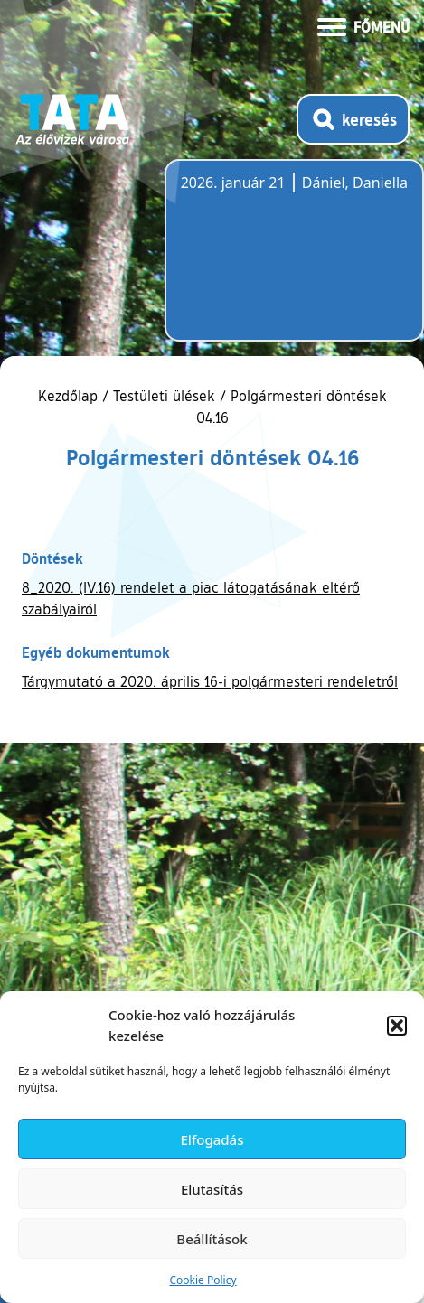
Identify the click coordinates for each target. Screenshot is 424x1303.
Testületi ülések (164, 396)
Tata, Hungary (282, 261)
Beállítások (211, 1239)
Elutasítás (212, 1189)
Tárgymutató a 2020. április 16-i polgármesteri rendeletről (210, 681)
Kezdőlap (70, 396)
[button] (397, 1026)
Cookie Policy (202, 1280)
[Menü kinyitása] (363, 25)
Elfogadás (212, 1139)
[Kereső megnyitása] (353, 119)
